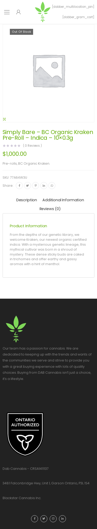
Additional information (63, 200)
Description (26, 200)
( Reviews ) (32, 146)
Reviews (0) (50, 208)
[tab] (26, 200)
